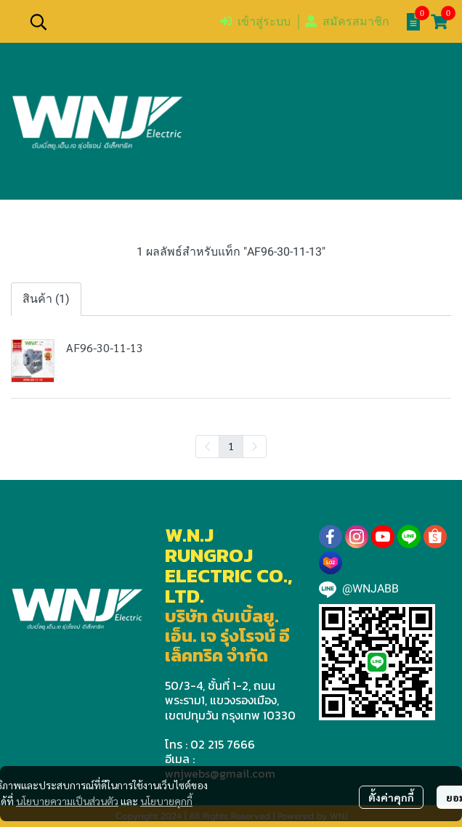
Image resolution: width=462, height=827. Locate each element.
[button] (117, 21)
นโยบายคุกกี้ (166, 800)
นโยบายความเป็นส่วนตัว (67, 800)
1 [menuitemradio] (231, 445)
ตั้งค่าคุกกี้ (391, 797)
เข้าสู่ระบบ (255, 21)
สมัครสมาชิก (347, 21)
